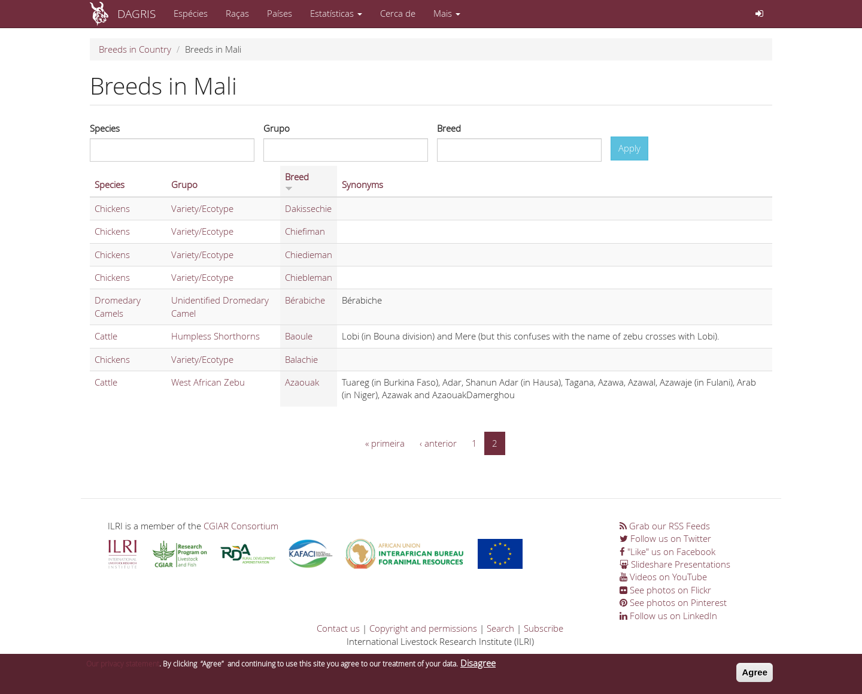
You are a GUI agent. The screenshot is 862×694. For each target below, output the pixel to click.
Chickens (112, 208)
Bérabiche (305, 300)
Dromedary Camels (118, 306)
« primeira (385, 443)
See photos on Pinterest (673, 602)
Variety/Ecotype (202, 208)
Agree (754, 674)
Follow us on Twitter (665, 538)
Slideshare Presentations (675, 564)
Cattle (106, 336)
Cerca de (397, 13)
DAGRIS (136, 13)
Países (279, 13)
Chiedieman (308, 254)
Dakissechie (308, 208)
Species (105, 128)
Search (500, 628)
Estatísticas (336, 13)
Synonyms (362, 184)
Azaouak (302, 382)
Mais (446, 13)
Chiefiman (305, 231)
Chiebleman (308, 277)
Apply (629, 148)
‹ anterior (438, 443)
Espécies (191, 13)
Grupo (276, 128)
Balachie (301, 359)
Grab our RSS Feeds (665, 526)
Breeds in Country (135, 49)
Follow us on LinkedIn (668, 616)
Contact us (338, 628)
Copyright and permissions (423, 628)
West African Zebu (208, 382)
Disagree (478, 665)
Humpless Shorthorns (215, 336)
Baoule (298, 336)
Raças (237, 13)
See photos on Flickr (665, 590)
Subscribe (543, 628)
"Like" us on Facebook (667, 551)
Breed (449, 128)
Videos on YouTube (663, 577)
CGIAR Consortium (241, 526)
